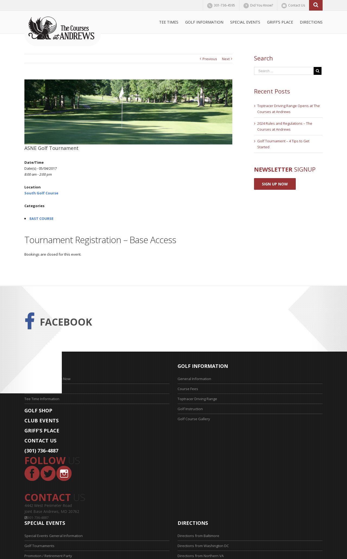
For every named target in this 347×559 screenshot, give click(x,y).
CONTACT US (40, 440)
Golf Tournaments (39, 545)
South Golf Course (41, 193)
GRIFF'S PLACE (41, 430)
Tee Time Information (41, 398)
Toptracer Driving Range (197, 398)
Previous (210, 58)
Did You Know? (261, 5)
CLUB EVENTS (41, 420)
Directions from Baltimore (198, 535)
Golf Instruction (190, 408)
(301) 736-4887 (41, 450)
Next (226, 58)
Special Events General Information (53, 535)
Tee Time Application (41, 388)
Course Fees (188, 388)
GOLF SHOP (38, 410)
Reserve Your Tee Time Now (47, 378)
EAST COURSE (41, 218)
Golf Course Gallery (194, 418)
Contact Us (296, 5)
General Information (194, 378)
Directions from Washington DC (203, 545)
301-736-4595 (224, 5)
